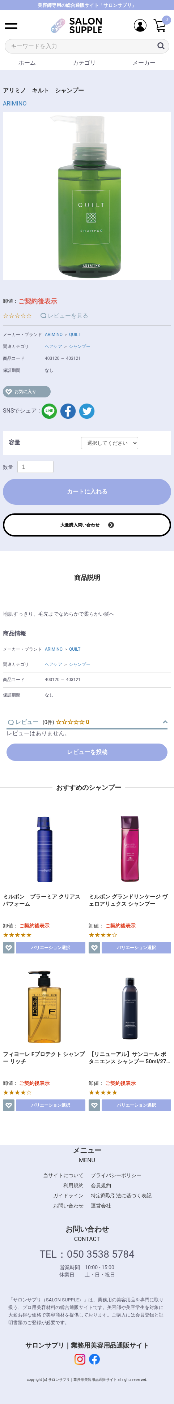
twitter (87, 411)
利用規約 (73, 1185)
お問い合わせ (68, 1206)
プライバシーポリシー (116, 1175)
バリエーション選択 (50, 947)
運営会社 (101, 1206)
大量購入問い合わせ (79, 524)
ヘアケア (53, 346)
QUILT (74, 334)
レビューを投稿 (87, 752)
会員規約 (101, 1185)
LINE (49, 411)
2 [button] (83, 274)
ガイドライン (68, 1195)
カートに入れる (87, 491)
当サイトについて (63, 1175)
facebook (68, 411)
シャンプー (79, 346)
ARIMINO (14, 103)
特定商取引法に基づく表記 (121, 1195)
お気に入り (25, 391)
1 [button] (65, 274)
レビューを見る (68, 315)
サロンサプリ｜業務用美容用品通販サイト (87, 1345)
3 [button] (101, 274)
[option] (87, 196)
